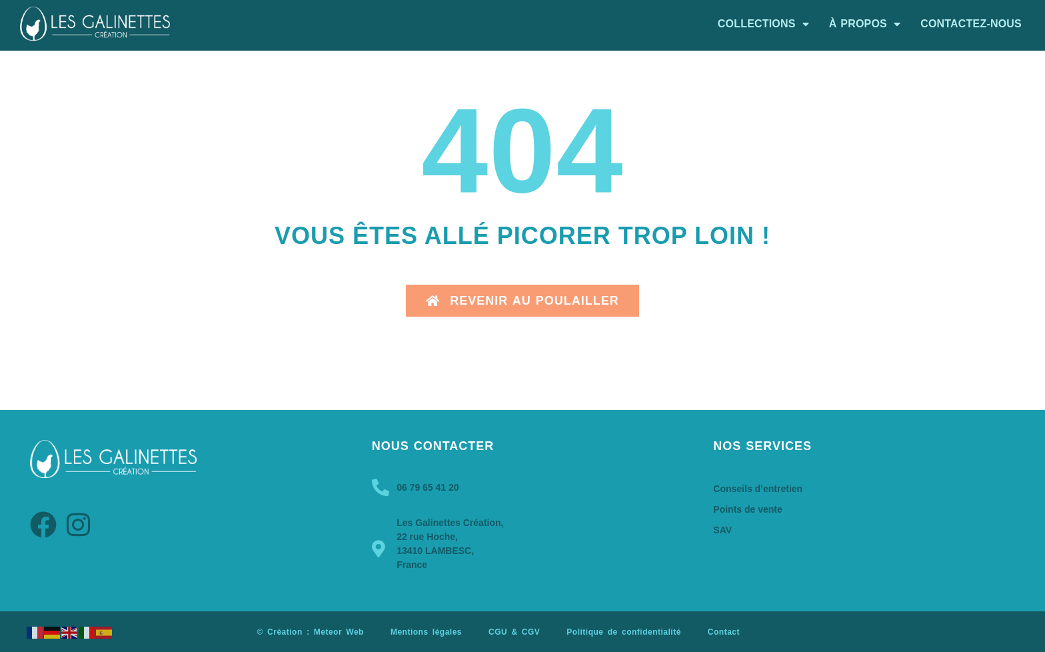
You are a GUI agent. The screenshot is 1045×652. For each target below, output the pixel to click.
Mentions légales (426, 632)
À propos (864, 24)
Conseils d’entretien (757, 488)
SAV (722, 530)
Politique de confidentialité (623, 632)
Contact (724, 632)
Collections (763, 24)
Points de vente (747, 509)
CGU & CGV (514, 632)
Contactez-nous (971, 23)
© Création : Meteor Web (310, 632)
